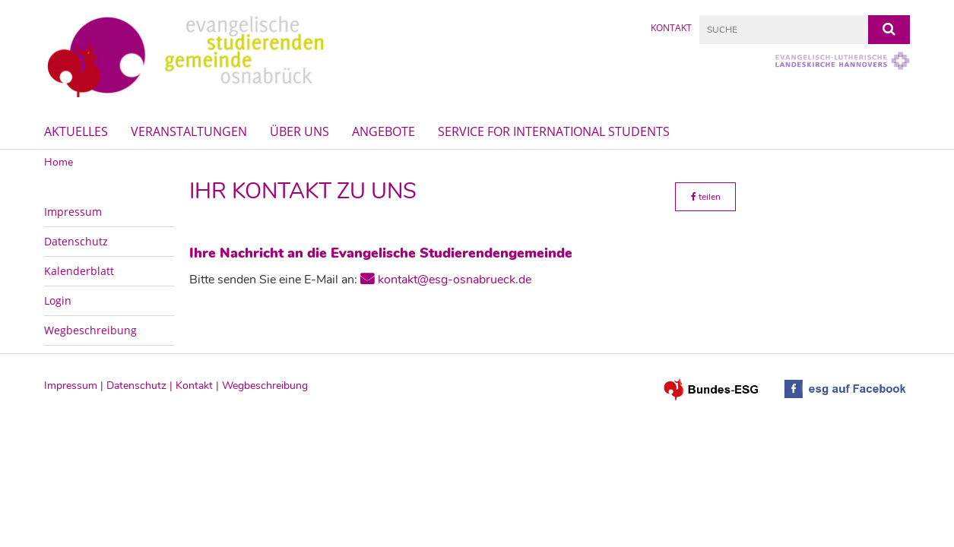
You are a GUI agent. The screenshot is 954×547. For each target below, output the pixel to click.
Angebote (383, 131)
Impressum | (75, 385)
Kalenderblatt (79, 271)
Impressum (73, 211)
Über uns (299, 131)
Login (57, 300)
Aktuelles (76, 131)
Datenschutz (76, 241)
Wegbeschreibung (90, 330)
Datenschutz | (141, 385)
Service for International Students (554, 131)
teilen (706, 197)
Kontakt (671, 27)
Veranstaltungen (189, 131)
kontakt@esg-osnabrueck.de (454, 279)
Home (58, 162)
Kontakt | (199, 385)
